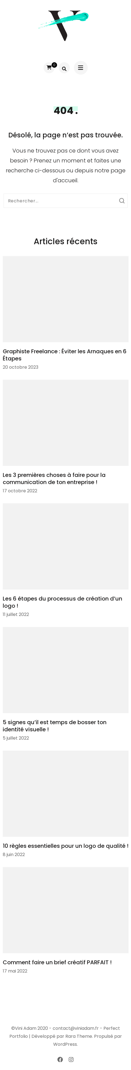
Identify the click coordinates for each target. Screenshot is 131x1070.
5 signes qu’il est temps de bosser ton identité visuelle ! (54, 725)
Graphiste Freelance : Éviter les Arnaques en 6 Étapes (65, 354)
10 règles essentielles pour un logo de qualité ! (66, 846)
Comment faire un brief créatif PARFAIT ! (57, 962)
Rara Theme (78, 1036)
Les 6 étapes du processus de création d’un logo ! (62, 602)
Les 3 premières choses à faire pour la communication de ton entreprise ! (54, 478)
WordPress (65, 1044)
